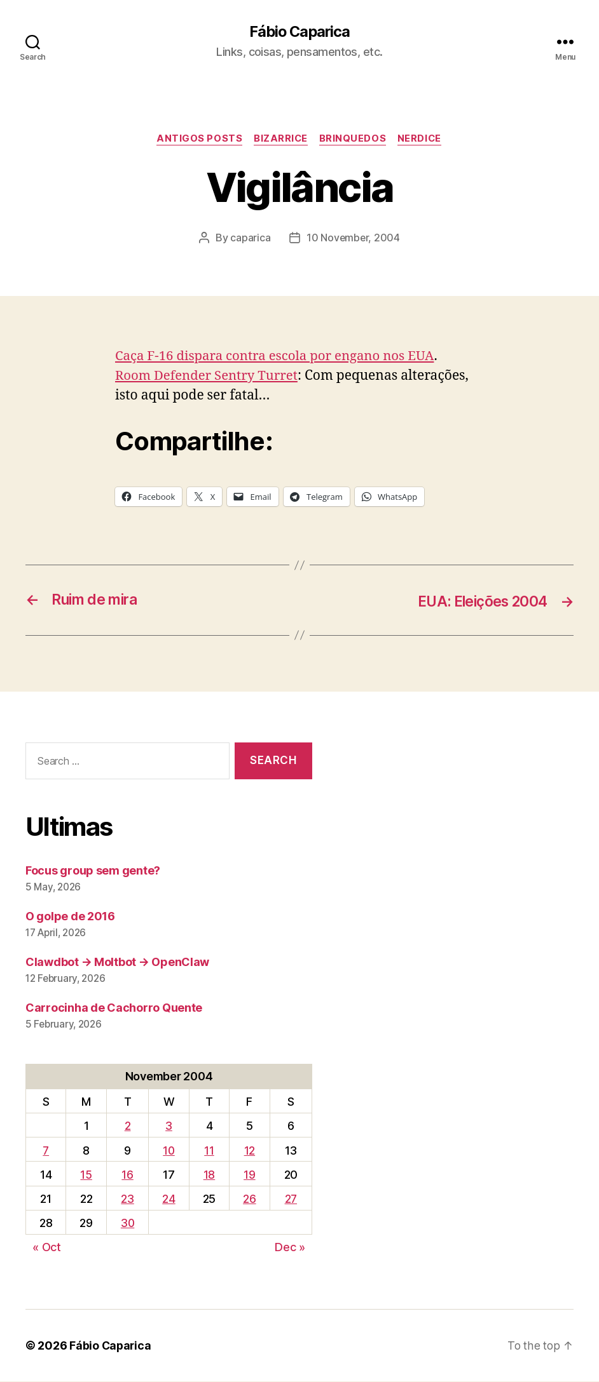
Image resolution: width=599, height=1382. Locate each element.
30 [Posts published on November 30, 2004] (128, 1223)
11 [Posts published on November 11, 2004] (209, 1151)
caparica (250, 238)
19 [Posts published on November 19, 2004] (250, 1175)
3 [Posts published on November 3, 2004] (170, 1127)
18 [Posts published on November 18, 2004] (210, 1175)
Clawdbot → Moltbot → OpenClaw (117, 962)
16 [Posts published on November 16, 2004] (128, 1175)
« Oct (46, 1247)
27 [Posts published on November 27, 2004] (290, 1199)
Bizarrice (280, 139)
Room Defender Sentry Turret (209, 377)
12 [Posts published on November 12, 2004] (249, 1151)
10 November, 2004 (353, 238)
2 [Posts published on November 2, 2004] (128, 1127)
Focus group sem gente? (92, 871)
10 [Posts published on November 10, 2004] (169, 1151)
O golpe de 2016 (70, 916)
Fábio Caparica (299, 31)
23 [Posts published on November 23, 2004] (127, 1199)
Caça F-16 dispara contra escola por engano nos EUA (279, 357)
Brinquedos (354, 139)
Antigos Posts (197, 139)
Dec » (290, 1247)
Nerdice (422, 139)
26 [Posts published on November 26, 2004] (250, 1199)
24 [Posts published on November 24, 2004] (169, 1199)
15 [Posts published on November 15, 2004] (86, 1175)
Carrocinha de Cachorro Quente (113, 1008)
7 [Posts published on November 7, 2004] (46, 1151)
